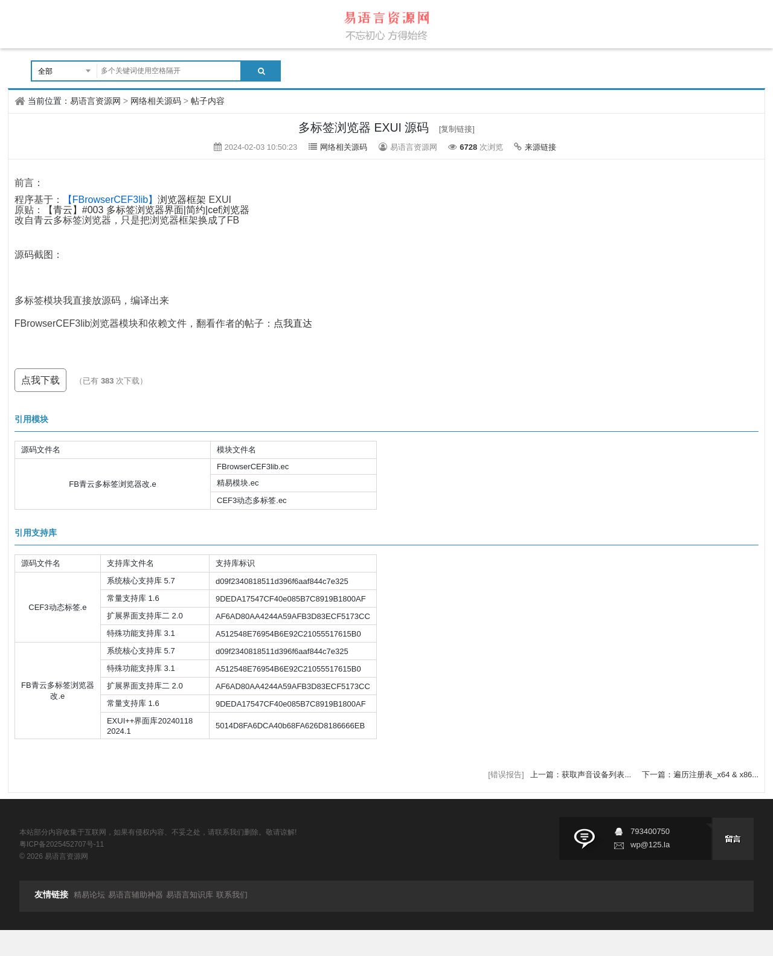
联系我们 (232, 894)
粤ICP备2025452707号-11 (61, 844)
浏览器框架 (134, 199)
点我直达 (293, 323)
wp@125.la (650, 844)
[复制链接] (457, 128)
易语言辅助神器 (135, 894)
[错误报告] (506, 774)
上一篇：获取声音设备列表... (581, 774)
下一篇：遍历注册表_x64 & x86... (700, 774)
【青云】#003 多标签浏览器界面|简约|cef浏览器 (146, 210)
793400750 (650, 831)
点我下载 (40, 380)
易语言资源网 (95, 101)
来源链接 (540, 147)
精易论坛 (89, 894)
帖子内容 (208, 101)
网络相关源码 (155, 101)
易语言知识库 (189, 894)
